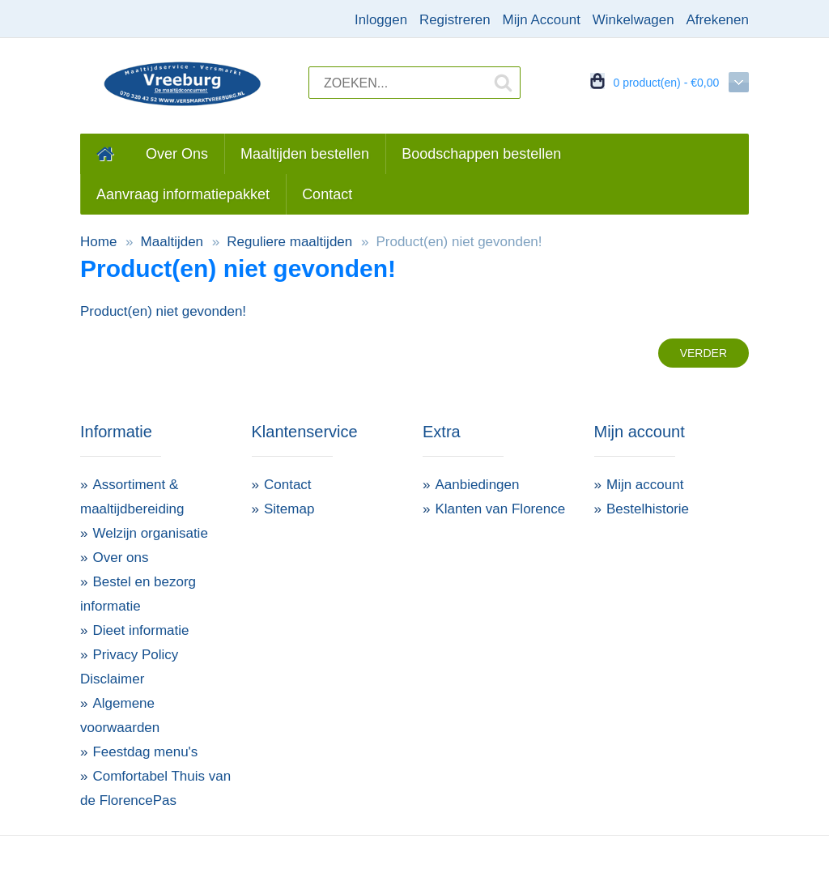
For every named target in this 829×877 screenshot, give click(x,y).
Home (98, 241)
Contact (288, 484)
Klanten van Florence (500, 509)
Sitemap (289, 509)
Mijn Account (541, 20)
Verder (703, 353)
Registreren (455, 20)
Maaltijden (172, 241)
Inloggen (381, 20)
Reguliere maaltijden (289, 241)
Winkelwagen (633, 20)
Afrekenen (717, 20)
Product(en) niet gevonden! (459, 241)
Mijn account (644, 484)
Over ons (120, 557)
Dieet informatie (140, 630)
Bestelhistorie (647, 509)
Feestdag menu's (145, 752)
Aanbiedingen (477, 484)
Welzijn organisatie (149, 533)
